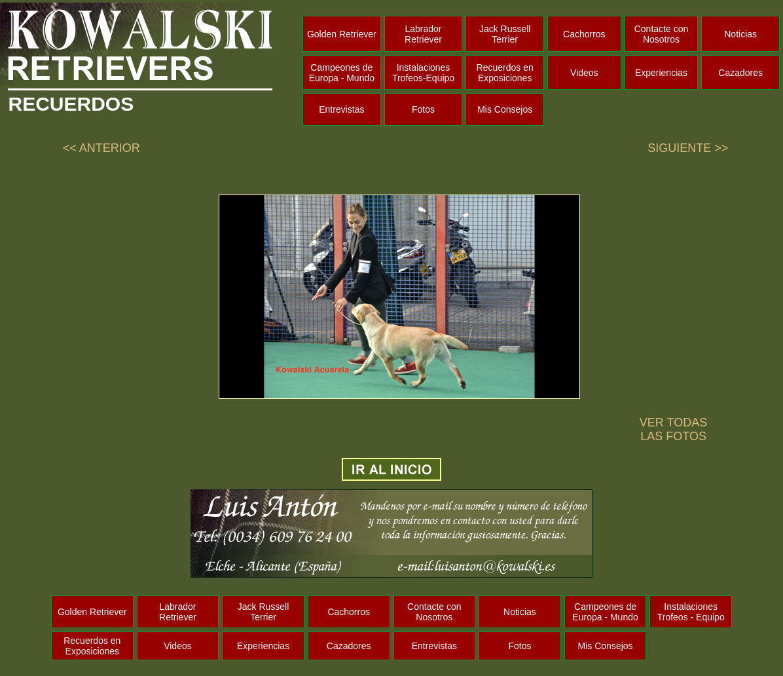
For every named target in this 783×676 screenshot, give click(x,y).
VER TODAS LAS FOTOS (673, 429)
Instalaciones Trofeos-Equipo (423, 72)
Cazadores (740, 72)
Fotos (423, 109)
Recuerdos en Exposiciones (505, 72)
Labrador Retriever (423, 34)
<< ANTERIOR (101, 148)
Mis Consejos (504, 109)
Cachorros (584, 34)
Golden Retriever (341, 34)
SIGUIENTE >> (687, 148)
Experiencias (661, 72)
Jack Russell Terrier (505, 34)
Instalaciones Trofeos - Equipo (691, 611)
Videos (584, 72)
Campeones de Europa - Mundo (341, 72)
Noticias (740, 34)
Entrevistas (341, 109)
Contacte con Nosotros (661, 34)
